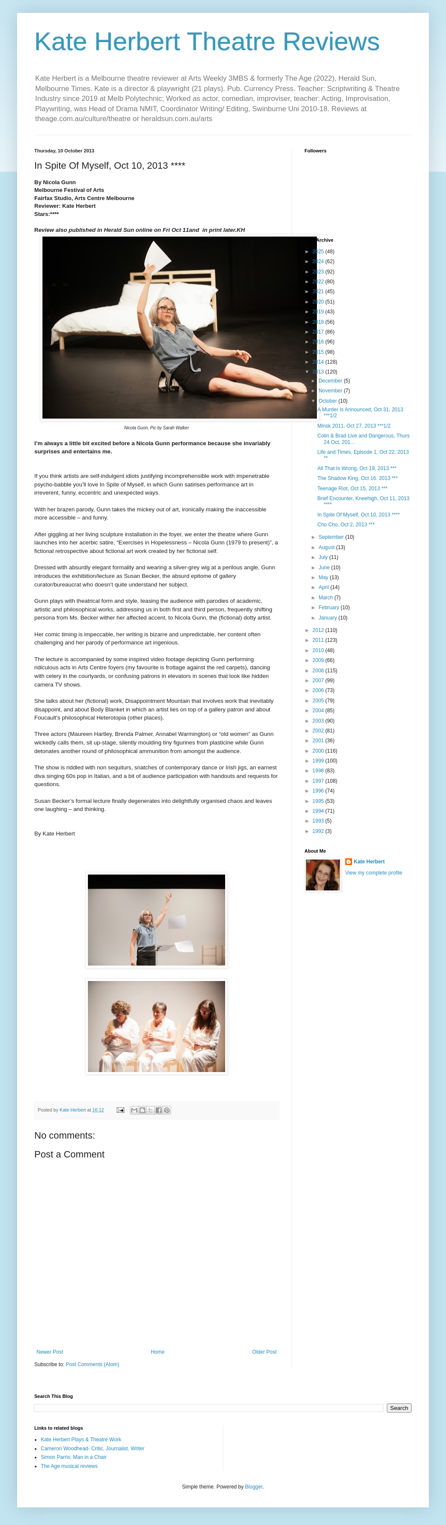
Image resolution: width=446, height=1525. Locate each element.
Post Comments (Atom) (92, 1364)
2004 (319, 711)
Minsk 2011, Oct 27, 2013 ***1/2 (354, 426)
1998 (319, 771)
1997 (319, 781)
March (326, 598)
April (324, 587)
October (328, 401)
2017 (319, 332)
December (331, 381)
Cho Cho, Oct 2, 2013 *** (345, 525)
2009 (319, 660)
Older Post (264, 1352)
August (327, 547)
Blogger (253, 1487)
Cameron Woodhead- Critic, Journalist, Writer (93, 1449)
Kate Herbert (369, 862)
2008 (319, 671)
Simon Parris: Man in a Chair (73, 1457)
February (330, 608)
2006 (319, 690)
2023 (319, 272)
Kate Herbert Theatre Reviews (207, 41)
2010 (319, 650)
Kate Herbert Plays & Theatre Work (81, 1440)
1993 (319, 821)
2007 (319, 680)
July (324, 557)
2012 (319, 630)
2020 (319, 302)
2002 (319, 731)
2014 (319, 362)
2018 (319, 322)
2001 (319, 741)
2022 (319, 282)
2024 (319, 261)
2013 (319, 372)
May (324, 577)
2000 (319, 751)
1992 (319, 831)
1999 (319, 761)
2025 (319, 252)
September (332, 537)
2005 (319, 701)
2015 (319, 352)
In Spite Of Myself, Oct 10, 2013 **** (358, 515)
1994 (319, 811)
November (331, 391)
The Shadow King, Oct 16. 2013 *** (357, 478)
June (325, 568)
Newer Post (49, 1352)
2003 (319, 721)
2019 (319, 312)
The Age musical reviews (69, 1466)
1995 (319, 801)
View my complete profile (373, 873)
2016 (319, 342)
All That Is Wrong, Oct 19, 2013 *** (356, 468)
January (328, 618)
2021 (319, 292)
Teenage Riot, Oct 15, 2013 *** (352, 489)
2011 (319, 640)
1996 (319, 791)
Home (158, 1352)
